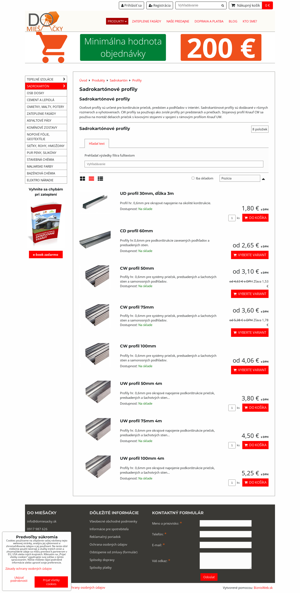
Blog (233, 21)
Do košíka (255, 217)
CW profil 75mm (137, 307)
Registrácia (160, 5)
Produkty (117, 21)
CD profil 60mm (136, 230)
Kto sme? (250, 21)
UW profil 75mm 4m (141, 420)
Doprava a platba (209, 21)
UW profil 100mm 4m (142, 458)
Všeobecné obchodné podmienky (113, 521)
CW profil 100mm (138, 345)
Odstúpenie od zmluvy (106, 552)
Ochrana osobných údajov (108, 544)
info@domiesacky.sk (41, 521)
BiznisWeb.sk (263, 588)
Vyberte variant (249, 255)
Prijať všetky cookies (51, 582)
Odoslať (209, 577)
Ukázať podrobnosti (19, 579)
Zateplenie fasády (146, 21)
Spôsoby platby (101, 567)
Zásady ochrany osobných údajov (81, 587)
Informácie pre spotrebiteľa (109, 529)
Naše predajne (177, 21)
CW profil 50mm (137, 268)
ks (234, 218)
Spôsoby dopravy (102, 560)
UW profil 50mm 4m (141, 383)
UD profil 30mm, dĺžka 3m (147, 193)
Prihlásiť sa (131, 5)
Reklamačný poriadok (105, 537)
